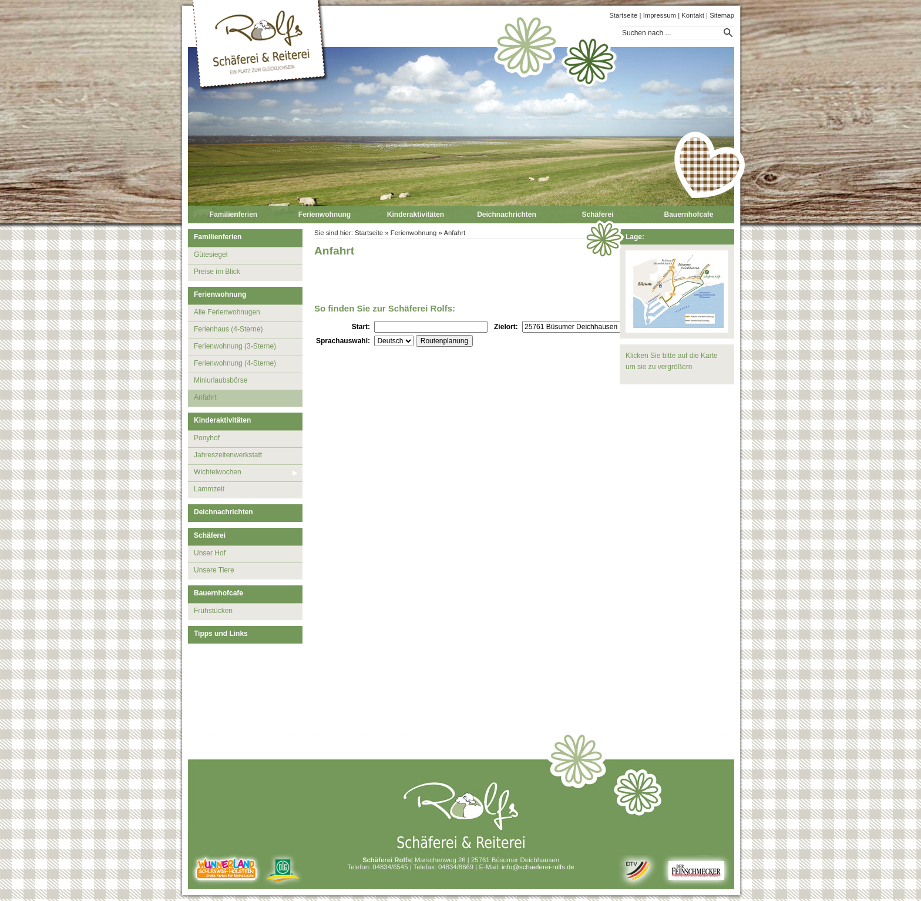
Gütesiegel (210, 254)
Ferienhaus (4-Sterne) (228, 329)
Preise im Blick (217, 271)
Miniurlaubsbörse (220, 380)
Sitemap (722, 15)
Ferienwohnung (324, 214)
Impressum (659, 15)
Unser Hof (210, 553)
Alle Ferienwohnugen (227, 312)
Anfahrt (205, 397)
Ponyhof (207, 438)
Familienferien (233, 214)
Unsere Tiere (214, 570)
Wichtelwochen (217, 472)
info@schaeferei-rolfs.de (538, 866)
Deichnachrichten (506, 214)
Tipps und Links (221, 633)
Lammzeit (209, 489)
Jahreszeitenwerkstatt (228, 455)
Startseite (623, 15)
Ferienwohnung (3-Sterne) (235, 346)
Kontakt (692, 15)
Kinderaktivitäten (415, 214)
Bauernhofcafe (688, 214)
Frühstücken (213, 611)
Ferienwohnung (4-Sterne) (235, 363)
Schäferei (597, 214)
